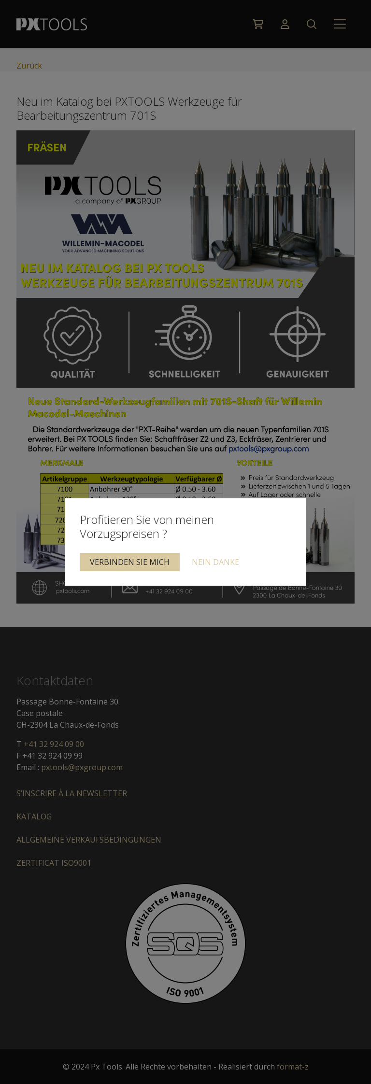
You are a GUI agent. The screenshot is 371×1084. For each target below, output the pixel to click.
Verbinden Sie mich (130, 562)
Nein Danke (215, 562)
